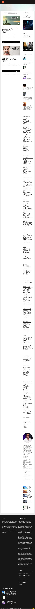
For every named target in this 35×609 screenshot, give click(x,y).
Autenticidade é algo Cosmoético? (27, 234)
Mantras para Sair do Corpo (27, 180)
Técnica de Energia (26, 346)
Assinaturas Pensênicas (27, 411)
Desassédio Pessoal (26, 290)
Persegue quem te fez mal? (27, 236)
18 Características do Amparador (27, 164)
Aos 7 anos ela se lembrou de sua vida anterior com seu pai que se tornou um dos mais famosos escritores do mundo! (27, 38)
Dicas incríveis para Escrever (26, 147)
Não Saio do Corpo (26, 268)
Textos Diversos (20, 584)
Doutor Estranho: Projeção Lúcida (26, 196)
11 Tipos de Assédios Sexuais (27, 172)
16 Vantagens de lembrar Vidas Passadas (27, 134)
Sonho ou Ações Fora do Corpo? (27, 186)
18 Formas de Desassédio (25, 170)
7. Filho (24, 426)
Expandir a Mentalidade (27, 282)
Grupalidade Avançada (27, 410)
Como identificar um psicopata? (26, 575)
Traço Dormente (26, 256)
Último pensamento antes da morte (27, 126)
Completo (25, 427)
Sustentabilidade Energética (26, 226)
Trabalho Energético (27, 294)
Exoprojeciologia (26, 257)
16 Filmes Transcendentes (26, 341)
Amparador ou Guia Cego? (27, 166)
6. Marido (24, 425)
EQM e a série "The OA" (27, 194)
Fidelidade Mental (26, 241)
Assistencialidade (26, 295)
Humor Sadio (25, 373)
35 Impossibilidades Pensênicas (27, 398)
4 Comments (4, 32)
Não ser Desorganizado (27, 270)
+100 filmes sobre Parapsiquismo (26, 215)
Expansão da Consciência (28, 348)
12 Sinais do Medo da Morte (27, 143)
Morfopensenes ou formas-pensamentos (27, 400)
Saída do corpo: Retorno (27, 304)
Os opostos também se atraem (27, 404)
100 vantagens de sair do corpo (27, 191)
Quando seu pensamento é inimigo (28, 394)
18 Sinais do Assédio (27, 166)
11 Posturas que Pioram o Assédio (27, 160)
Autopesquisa (25, 294)
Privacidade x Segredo (27, 312)
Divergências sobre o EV (27, 224)
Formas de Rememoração (25, 281)
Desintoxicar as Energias (27, 280)
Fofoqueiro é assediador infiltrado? (27, 232)
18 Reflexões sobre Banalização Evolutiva (27, 128)
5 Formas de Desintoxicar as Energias (27, 217)
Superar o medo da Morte (26, 301)
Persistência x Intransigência (25, 317)
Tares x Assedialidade (27, 315)
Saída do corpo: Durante (27, 303)
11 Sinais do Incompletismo (26, 149)
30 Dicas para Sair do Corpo (27, 189)
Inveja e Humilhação (27, 369)
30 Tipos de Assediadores (25, 174)
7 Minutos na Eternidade (27, 129)
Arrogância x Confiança (27, 316)
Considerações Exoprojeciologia (26, 409)
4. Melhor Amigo (26, 423)
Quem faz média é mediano (26, 145)
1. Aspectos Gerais (26, 421)
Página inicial (7, 74)
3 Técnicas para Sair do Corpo (27, 183)
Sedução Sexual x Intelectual (26, 387)
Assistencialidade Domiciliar (26, 382)
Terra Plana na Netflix (27, 339)
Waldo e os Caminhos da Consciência (28, 384)
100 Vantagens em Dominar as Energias (27, 213)
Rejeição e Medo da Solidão (26, 361)
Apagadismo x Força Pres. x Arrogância (27, 311)
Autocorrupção (26, 331)
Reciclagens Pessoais (27, 299)
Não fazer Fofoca (26, 272)
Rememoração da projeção (26, 325)
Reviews (20, 582)
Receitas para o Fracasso (28, 241)
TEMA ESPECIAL (24, 582)
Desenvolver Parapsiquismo (26, 327)
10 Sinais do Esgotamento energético (27, 211)
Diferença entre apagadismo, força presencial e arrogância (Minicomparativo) (10, 29)
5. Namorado (25, 424)
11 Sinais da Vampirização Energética (27, 222)
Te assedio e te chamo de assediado (27, 238)
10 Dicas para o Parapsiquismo (26, 206)
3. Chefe (24, 422)
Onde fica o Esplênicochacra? (26, 219)
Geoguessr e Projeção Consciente (27, 193)
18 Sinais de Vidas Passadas (26, 138)
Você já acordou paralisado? (26, 188)
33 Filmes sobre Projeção (28, 181)
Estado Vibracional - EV (27, 296)
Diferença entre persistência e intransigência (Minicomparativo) (10, 59)
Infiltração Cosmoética (27, 357)
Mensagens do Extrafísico (25, 402)
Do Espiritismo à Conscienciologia (26, 356)
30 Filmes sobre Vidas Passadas (29, 103)
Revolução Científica (27, 258)
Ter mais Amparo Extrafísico (26, 329)
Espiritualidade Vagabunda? (26, 344)
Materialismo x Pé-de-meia (27, 314)
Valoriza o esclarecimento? (26, 406)
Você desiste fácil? (26, 396)
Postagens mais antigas (16, 74)
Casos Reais (20, 575)
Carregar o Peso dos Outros (27, 368)
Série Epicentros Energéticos (26, 220)
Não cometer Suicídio (27, 266)
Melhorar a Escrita (26, 291)
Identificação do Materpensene (26, 408)
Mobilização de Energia (27, 288)
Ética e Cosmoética (26, 292)
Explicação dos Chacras (27, 347)
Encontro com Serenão (27, 184)
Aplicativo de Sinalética (27, 381)
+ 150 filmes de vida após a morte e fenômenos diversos (27, 94)
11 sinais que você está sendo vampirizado (27, 496)
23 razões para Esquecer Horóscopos (27, 131)
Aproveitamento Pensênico (26, 391)
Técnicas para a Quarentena (26, 119)
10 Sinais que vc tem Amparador (27, 162)
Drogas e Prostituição (27, 358)
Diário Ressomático (26, 252)
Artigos (27, 573)
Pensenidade (25, 293)
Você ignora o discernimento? (26, 389)
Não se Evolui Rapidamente (25, 274)
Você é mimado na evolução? (26, 140)
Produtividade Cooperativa (25, 370)
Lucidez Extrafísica (26, 254)
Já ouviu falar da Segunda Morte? (26, 121)
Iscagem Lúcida (26, 298)
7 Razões (23, 573)
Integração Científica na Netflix (27, 343)
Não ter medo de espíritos (26, 269)
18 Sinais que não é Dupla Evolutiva (26, 136)
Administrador (5, 26)
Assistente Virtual (26, 412)
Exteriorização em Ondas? (26, 204)
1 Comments (4, 61)
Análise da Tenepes (26, 253)
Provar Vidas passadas (27, 345)
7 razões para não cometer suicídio (29, 85)
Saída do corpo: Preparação (26, 303)
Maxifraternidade (26, 323)
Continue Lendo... (15, 42)
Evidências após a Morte (27, 338)
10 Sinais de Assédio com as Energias (28, 210)
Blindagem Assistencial (27, 359)
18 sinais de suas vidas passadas (29, 58)
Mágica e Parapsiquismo (27, 223)
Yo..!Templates (19, 608)
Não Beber (25, 264)
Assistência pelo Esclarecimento (26, 372)
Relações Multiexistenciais (26, 375)
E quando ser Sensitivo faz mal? (27, 123)
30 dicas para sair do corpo (29, 77)
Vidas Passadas (26, 328)
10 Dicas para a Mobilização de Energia (27, 208)
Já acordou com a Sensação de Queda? (27, 125)
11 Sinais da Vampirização (25, 168)
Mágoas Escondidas (26, 242)
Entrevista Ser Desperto (27, 152)
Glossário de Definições (27, 399)
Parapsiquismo (26, 289)
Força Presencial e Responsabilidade (26, 392)
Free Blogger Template (9, 608)
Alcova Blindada (26, 395)
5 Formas (20, 573)
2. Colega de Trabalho (27, 422)
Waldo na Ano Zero (26, 385)
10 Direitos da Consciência (25, 255)
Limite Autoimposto (27, 413)
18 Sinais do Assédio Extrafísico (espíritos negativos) (27, 68)
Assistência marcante (27, 356)
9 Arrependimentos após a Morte (28, 142)
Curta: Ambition (26, 349)
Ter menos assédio (26, 330)
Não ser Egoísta (26, 265)
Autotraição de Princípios (26, 151)
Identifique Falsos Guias (27, 337)
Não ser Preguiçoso (26, 271)
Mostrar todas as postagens (12, 13)
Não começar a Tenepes (27, 267)
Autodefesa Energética (27, 297)
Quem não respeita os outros (27, 240)
